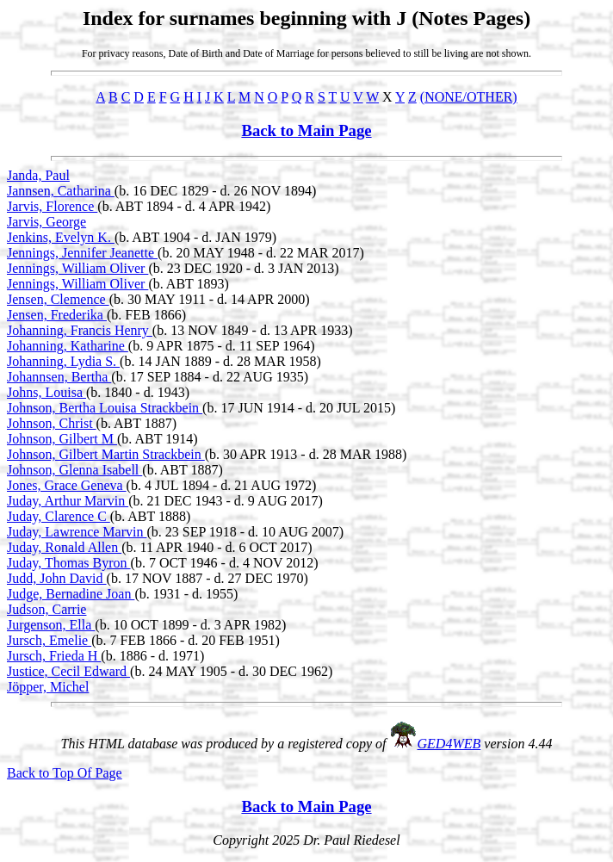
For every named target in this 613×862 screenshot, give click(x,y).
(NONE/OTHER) (468, 97)
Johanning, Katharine (67, 345)
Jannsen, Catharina (61, 190)
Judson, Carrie (46, 609)
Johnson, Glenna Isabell (74, 469)
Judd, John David (57, 578)
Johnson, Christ (51, 423)
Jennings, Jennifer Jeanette (82, 252)
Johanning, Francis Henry (79, 330)
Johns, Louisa (46, 392)
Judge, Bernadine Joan (70, 593)
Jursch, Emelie (49, 640)
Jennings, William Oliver (77, 268)
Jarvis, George (46, 221)
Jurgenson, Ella (51, 624)
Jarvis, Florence (52, 206)
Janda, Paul (38, 175)
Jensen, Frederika (57, 314)
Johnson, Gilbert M (62, 438)
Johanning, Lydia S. (63, 361)
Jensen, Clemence (58, 299)
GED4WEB (449, 743)
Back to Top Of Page (64, 773)
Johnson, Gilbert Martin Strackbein (106, 454)
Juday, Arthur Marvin (67, 500)
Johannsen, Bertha (59, 376)
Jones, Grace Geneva (67, 485)
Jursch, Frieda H (54, 655)
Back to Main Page (306, 130)
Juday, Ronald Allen (64, 547)
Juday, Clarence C (58, 516)
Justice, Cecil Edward (68, 671)
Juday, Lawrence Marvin (76, 531)
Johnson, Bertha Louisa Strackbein (104, 407)
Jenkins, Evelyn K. (61, 237)
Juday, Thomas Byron (69, 562)
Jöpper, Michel (48, 686)
